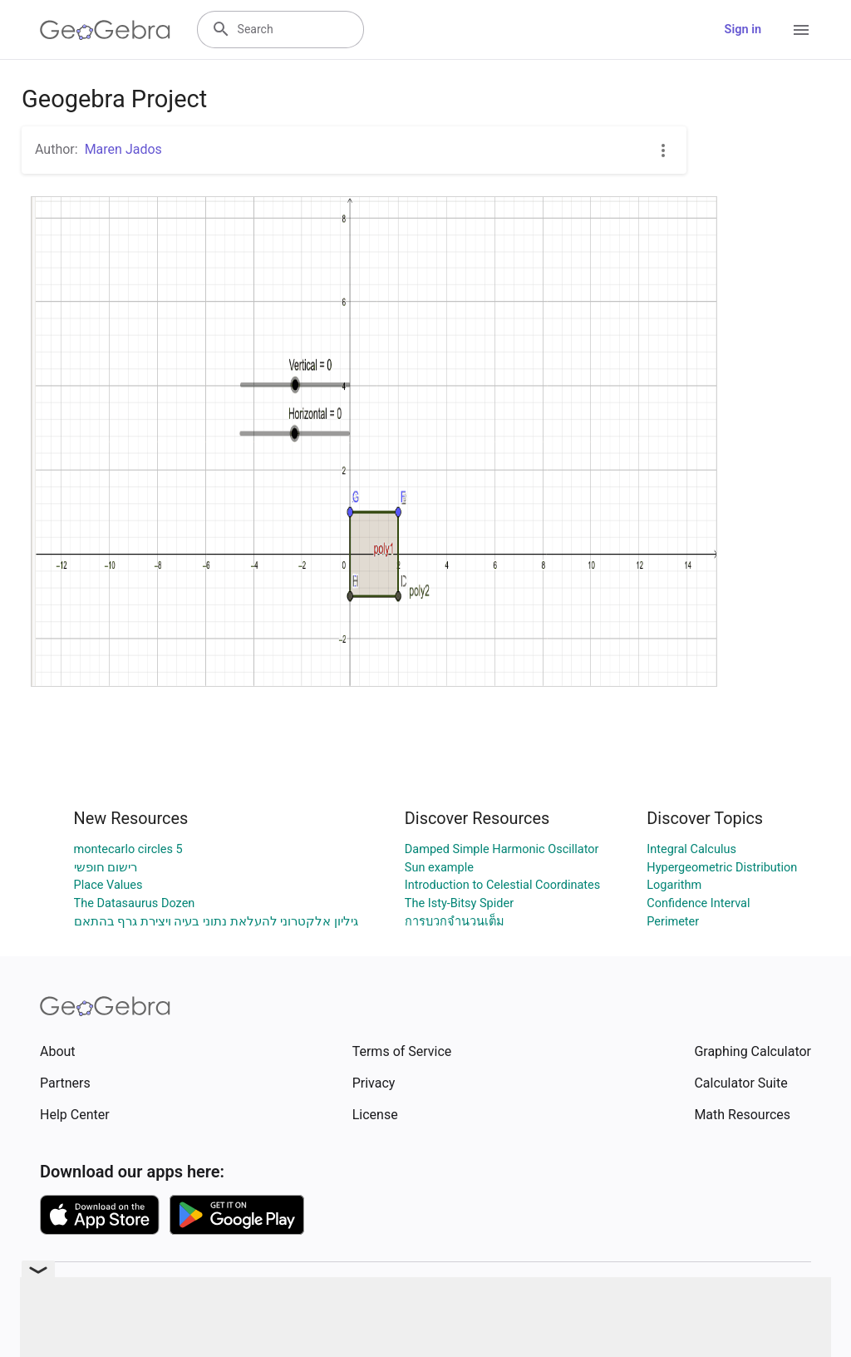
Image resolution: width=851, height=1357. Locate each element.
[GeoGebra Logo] (105, 30)
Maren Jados (123, 149)
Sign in (743, 29)
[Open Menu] (801, 30)
